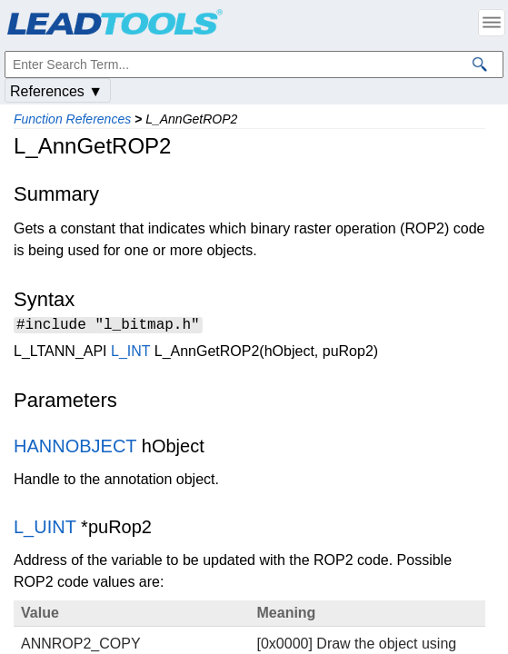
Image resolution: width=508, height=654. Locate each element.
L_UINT (45, 530)
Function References (72, 119)
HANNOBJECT (75, 449)
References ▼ (56, 91)
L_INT (130, 354)
